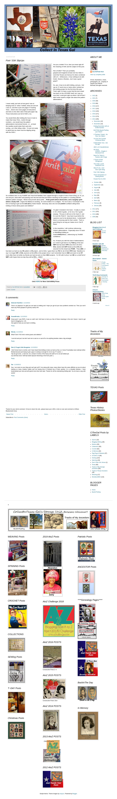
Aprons (94, 440)
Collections (95, 446)
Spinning (94, 460)
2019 (94, 103)
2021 (94, 98)
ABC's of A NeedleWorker (101, 147)
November (97, 124)
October (96, 182)
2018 (94, 106)
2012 (94, 209)
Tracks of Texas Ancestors (99, 471)
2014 (94, 116)
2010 (94, 214)
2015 (94, 114)
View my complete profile (97, 74)
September (97, 185)
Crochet (13, 289)
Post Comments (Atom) (21, 417)
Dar (12, 364)
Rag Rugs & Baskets (98, 453)
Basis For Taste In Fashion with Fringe (100, 156)
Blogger (74, 793)
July (95, 190)
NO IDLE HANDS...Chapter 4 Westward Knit (100, 151)
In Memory (95, 451)
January (96, 205)
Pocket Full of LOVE (100, 179)
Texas (93, 464)
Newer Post (9, 414)
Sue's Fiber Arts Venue (99, 462)
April (95, 198)
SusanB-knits (15, 316)
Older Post (82, 414)
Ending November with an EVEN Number (101, 126)
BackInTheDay (96, 492)
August (96, 187)
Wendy (13, 332)
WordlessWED (96, 477)
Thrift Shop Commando (100, 275)
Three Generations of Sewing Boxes (100, 175)
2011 (94, 211)
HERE (38, 281)
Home (46, 414)
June (95, 192)
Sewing (94, 458)
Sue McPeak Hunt (98, 71)
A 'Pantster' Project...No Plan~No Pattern (101, 135)
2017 (94, 108)
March (96, 200)
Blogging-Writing (97, 442)
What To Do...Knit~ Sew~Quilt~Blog (99, 168)
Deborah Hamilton (17, 303)
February (97, 203)
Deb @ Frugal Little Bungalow (20, 347)
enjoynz (62, 793)
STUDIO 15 (95, 455)
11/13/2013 (19, 332)
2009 (94, 216)
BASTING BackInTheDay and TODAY (101, 131)
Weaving (94, 474)
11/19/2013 (17, 364)
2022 (94, 95)
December (97, 121)
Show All (107, 305)
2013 (94, 119)
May (95, 195)
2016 (94, 111)
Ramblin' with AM (98, 244)
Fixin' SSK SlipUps (99, 172)
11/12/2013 (26, 303)
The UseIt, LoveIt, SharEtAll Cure (99, 164)
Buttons (94, 444)
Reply (13, 310)
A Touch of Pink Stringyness (98, 160)
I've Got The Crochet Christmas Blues (100, 139)
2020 (94, 101)
